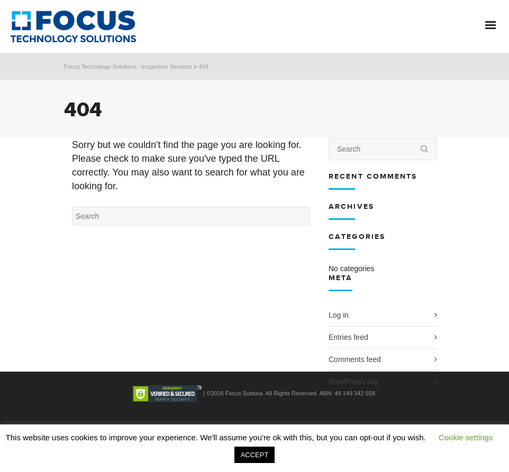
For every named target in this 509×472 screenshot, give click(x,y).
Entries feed (348, 337)
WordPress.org (353, 381)
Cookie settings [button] (466, 437)
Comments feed (355, 359)
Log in (339, 315)
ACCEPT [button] (255, 455)
